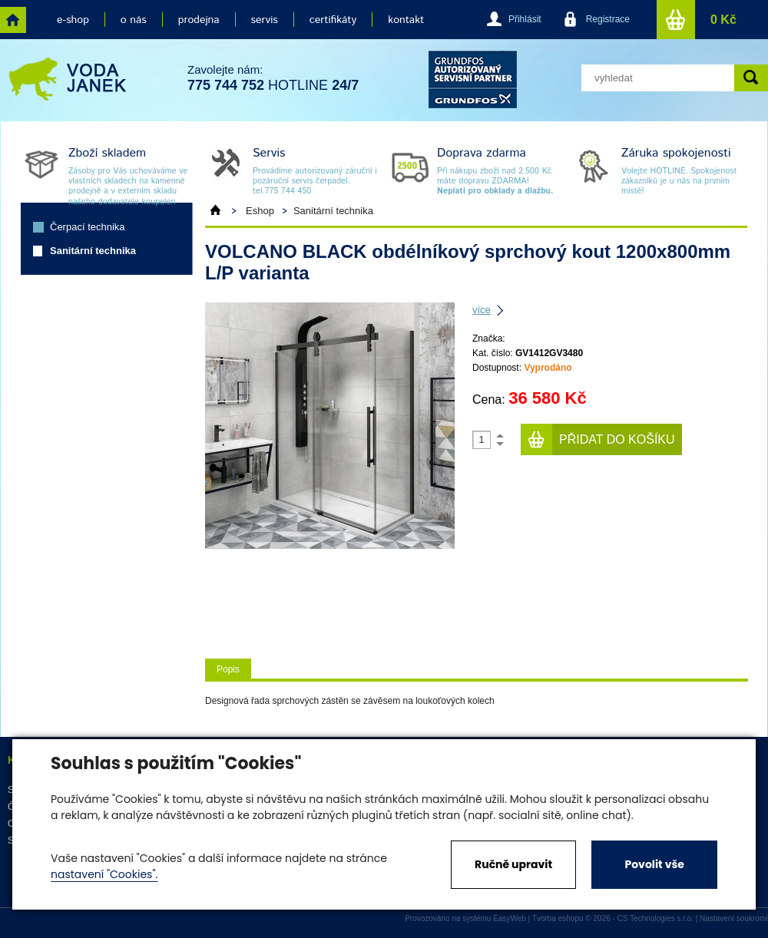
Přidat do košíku (617, 439)
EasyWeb (509, 918)
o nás (134, 20)
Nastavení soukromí (734, 918)
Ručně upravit (513, 864)
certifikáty (333, 20)
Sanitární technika (93, 250)
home (13, 20)
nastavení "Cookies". (104, 874)
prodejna (199, 20)
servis (264, 20)
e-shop (73, 20)
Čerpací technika (87, 227)
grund (473, 79)
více (481, 309)
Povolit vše (654, 864)
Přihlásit (524, 19)
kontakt (406, 20)
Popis (228, 669)
